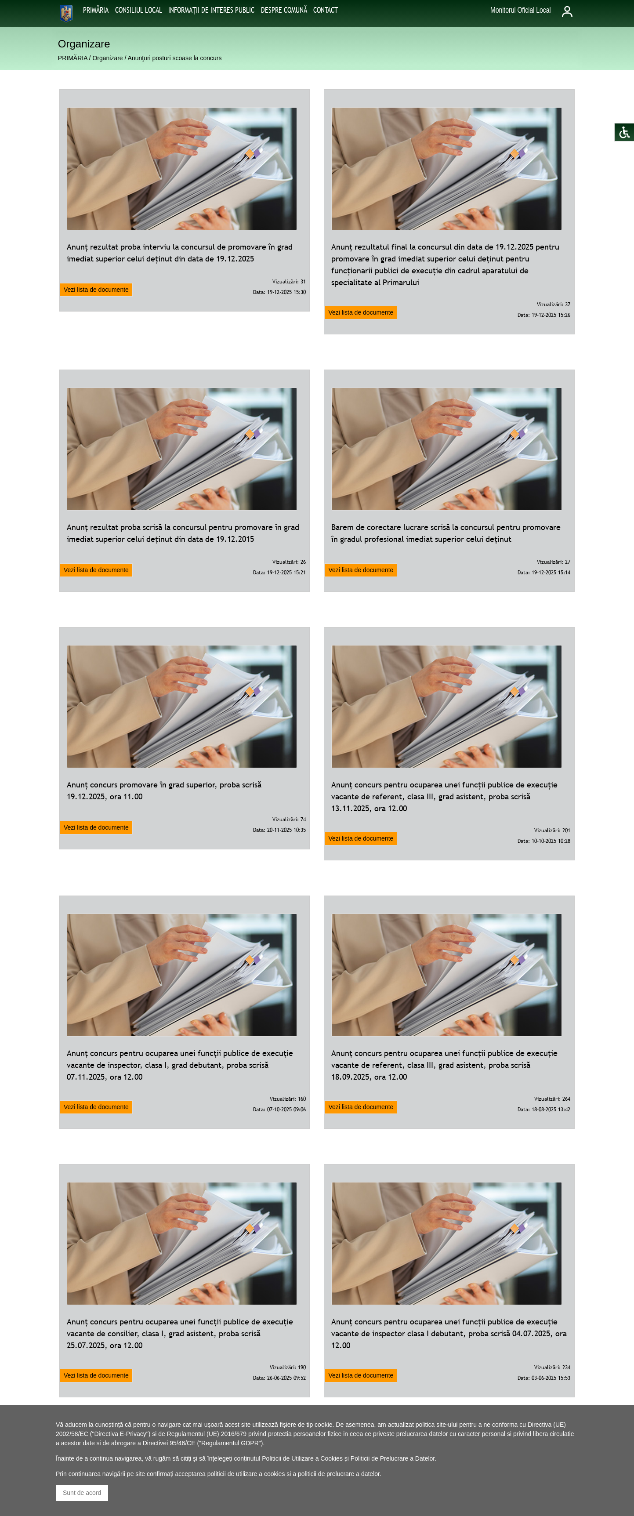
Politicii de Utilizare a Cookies (302, 1458)
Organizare (107, 58)
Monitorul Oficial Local (520, 10)
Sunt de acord (82, 1492)
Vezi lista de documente (96, 289)
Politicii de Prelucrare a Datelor (393, 1458)
